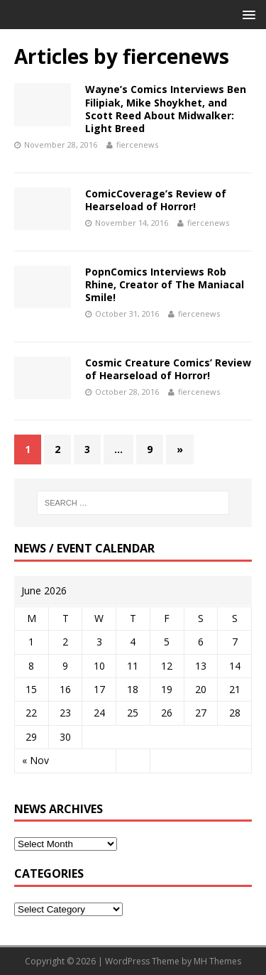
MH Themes (217, 961)
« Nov (35, 760)
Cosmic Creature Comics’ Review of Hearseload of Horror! (168, 369)
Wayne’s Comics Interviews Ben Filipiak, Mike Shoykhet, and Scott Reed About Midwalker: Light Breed (165, 108)
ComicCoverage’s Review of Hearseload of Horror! (155, 200)
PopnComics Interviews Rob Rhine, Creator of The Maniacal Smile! (164, 284)
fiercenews (137, 144)
